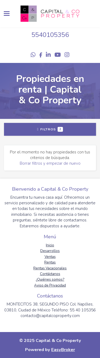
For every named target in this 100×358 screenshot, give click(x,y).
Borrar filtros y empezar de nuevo (50, 163)
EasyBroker (63, 349)
